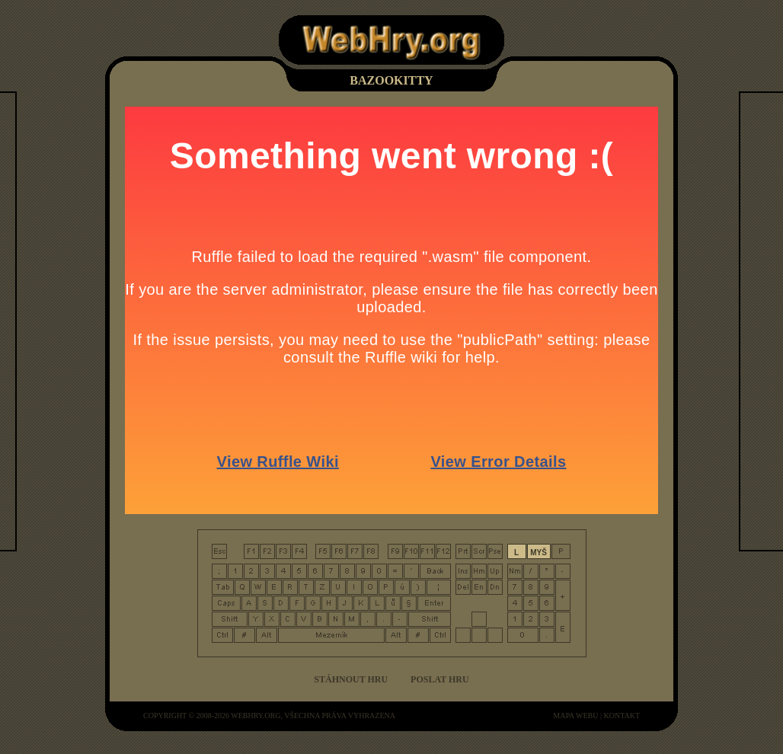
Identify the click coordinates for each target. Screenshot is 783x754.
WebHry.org (255, 715)
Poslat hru (440, 679)
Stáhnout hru (351, 679)
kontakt (621, 715)
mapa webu (575, 715)
